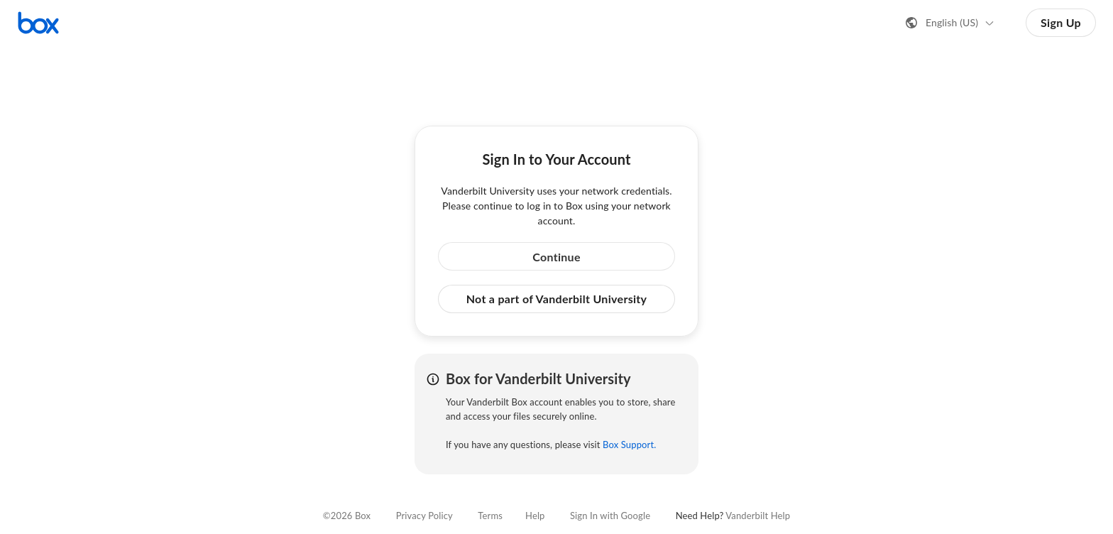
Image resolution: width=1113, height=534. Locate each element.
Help (534, 515)
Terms (490, 515)
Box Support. (629, 444)
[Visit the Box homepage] (38, 22)
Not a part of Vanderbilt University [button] (556, 298)
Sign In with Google (610, 515)
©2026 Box (347, 515)
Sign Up (1061, 22)
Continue (556, 256)
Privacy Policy (424, 515)
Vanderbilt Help (757, 515)
